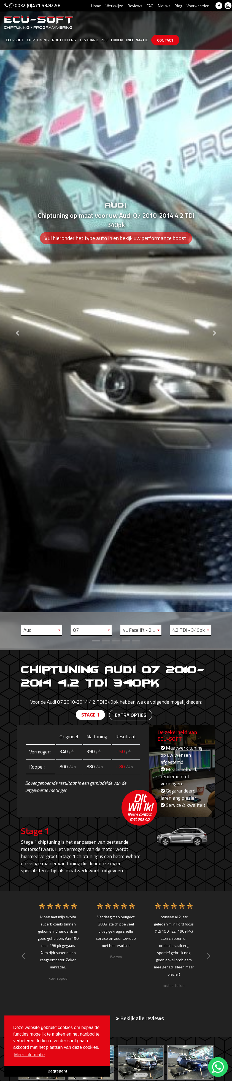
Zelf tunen (112, 40)
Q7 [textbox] (76, 630)
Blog (178, 6)
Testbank (88, 40)
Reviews (135, 6)
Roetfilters (64, 40)
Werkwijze (114, 6)
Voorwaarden (198, 6)
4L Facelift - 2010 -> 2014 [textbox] (142, 630)
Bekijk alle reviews (140, 1018)
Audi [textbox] (28, 630)
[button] (17, 324)
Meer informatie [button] (29, 1054)
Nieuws (164, 6)
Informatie (137, 40)
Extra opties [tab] (130, 715)
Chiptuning (38, 40)
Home (96, 6)
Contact (165, 40)
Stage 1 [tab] (90, 714)
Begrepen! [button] (57, 1071)
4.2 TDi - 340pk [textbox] (188, 630)
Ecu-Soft (14, 40)
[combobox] (41, 630)
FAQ (150, 6)
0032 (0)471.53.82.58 (32, 5)
